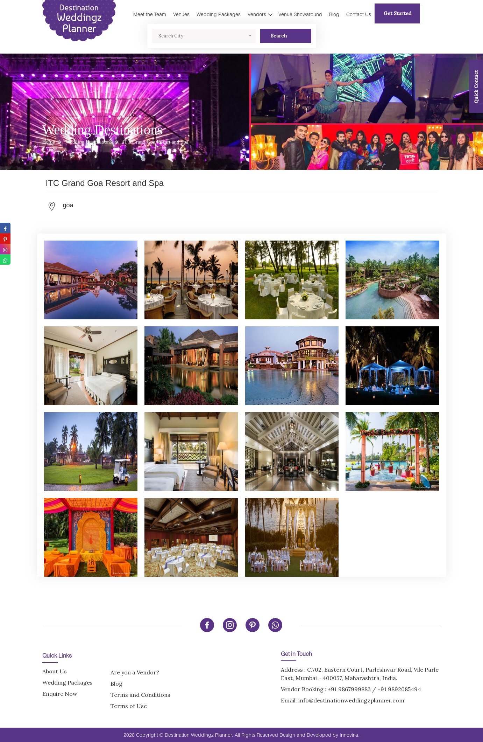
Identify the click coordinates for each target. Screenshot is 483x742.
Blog (334, 14)
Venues (181, 14)
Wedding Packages (219, 14)
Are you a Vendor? (135, 672)
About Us (54, 671)
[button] (203, 36)
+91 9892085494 (399, 689)
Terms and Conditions (140, 694)
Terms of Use (129, 705)
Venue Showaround (300, 14)
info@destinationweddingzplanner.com (351, 700)
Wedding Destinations (88, 142)
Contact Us (358, 14)
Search (286, 36)
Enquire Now (59, 693)
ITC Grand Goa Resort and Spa (155, 142)
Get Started (397, 13)
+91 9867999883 (349, 689)
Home (48, 142)
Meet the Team (149, 14)
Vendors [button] (257, 14)
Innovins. (350, 735)
